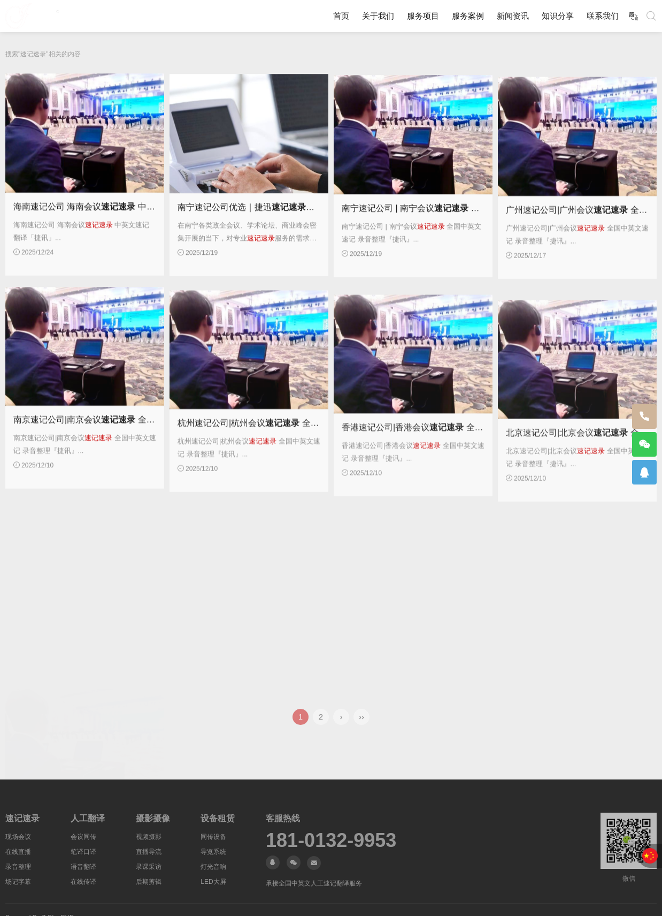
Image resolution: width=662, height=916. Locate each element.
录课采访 (148, 866)
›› (361, 725)
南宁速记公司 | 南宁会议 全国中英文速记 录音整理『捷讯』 (472, 223)
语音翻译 (83, 866)
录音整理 (18, 866)
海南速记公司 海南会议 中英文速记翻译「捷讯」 (122, 214)
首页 (341, 15)
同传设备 (213, 837)
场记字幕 (18, 881)
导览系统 (213, 852)
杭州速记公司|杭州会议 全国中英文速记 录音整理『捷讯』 (305, 453)
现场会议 (18, 837)
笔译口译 (83, 852)
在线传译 (83, 881)
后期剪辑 (148, 881)
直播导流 (148, 852)
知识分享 (558, 15)
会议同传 (83, 837)
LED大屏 (213, 881)
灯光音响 (213, 866)
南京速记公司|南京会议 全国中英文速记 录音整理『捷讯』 (140, 444)
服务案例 (468, 15)
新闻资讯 (513, 15)
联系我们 (603, 15)
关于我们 (378, 15)
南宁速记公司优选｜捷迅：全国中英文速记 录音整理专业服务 (311, 218)
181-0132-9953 (331, 840)
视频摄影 (148, 837)
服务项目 (423, 15)
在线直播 (18, 852)
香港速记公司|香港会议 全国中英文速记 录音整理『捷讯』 (469, 465)
